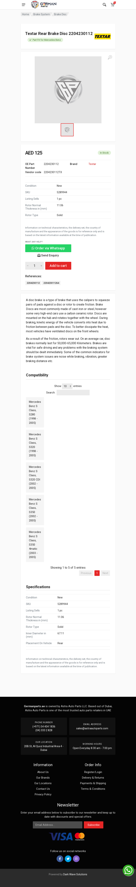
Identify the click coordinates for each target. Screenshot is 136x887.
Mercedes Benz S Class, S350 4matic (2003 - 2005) (35, 544)
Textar (92, 164)
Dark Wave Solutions (75, 874)
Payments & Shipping (93, 783)
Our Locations (43, 783)
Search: (68, 392)
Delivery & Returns (93, 777)
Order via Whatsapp (48, 248)
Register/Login (93, 772)
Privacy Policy (43, 794)
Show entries (68, 386)
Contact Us (43, 788)
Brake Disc (60, 14)
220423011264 (51, 283)
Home (25, 14)
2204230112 (33, 283)
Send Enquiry (48, 255)
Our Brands (43, 777)
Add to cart (58, 266)
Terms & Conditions (93, 788)
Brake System (41, 14)
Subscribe (94, 825)
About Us (43, 772)
